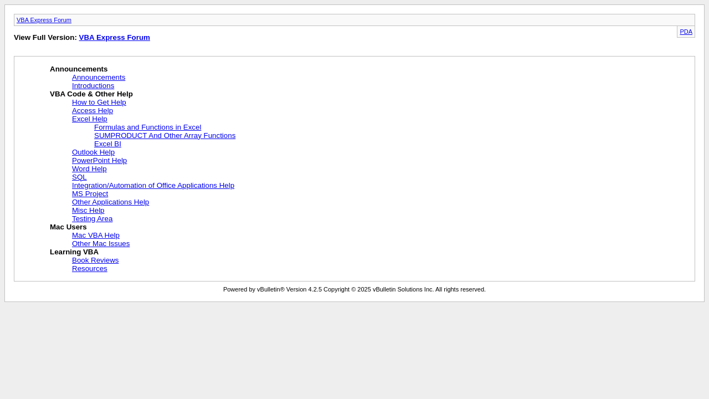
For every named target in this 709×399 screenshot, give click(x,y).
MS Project (90, 194)
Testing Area (92, 218)
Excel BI (107, 144)
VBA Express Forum (44, 20)
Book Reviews (95, 260)
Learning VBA (74, 252)
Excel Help (89, 119)
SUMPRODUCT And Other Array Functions (164, 135)
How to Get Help (99, 102)
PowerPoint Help (99, 160)
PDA (686, 31)
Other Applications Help (110, 202)
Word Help (89, 169)
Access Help (92, 110)
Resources (89, 268)
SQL (79, 177)
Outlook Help (93, 152)
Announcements (78, 69)
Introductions (93, 85)
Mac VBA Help (96, 235)
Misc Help (88, 210)
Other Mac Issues (101, 243)
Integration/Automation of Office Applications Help (153, 185)
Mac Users (68, 227)
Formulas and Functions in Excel (147, 127)
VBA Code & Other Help (91, 94)
